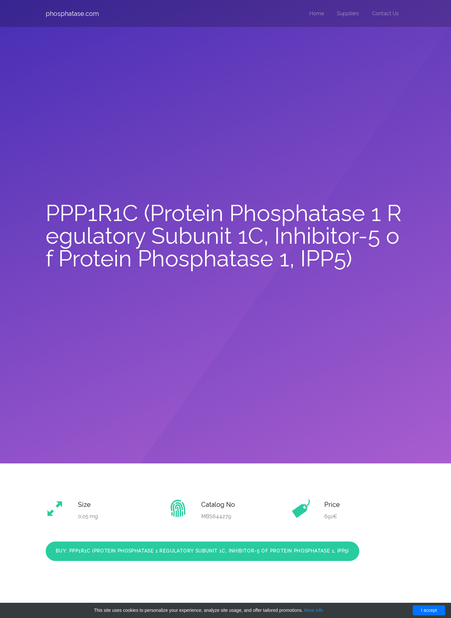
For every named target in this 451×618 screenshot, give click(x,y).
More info (313, 610)
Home (316, 13)
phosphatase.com (72, 13)
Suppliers (348, 13)
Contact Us (385, 13)
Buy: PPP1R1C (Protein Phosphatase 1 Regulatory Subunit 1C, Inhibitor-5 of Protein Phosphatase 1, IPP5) (202, 551)
